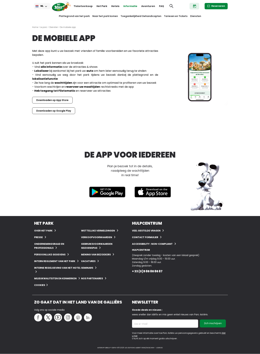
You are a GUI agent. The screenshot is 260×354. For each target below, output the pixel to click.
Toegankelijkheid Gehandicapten (141, 16)
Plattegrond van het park (74, 16)
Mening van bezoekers (96, 254)
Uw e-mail (140, 324)
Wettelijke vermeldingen (98, 230)
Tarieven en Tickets (176, 16)
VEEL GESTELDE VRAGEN (146, 230)
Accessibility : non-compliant (152, 244)
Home (35, 27)
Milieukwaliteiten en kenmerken (55, 278)
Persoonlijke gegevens (49, 254)
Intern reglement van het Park (54, 261)
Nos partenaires (92, 278)
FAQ (161, 6)
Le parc (43, 27)
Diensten (195, 16)
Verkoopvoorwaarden (96, 237)
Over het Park (43, 230)
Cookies (39, 285)
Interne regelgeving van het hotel (57, 267)
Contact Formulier (145, 237)
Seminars (87, 267)
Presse (38, 237)
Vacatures (88, 261)
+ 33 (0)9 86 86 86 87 (147, 271)
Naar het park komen (105, 16)
